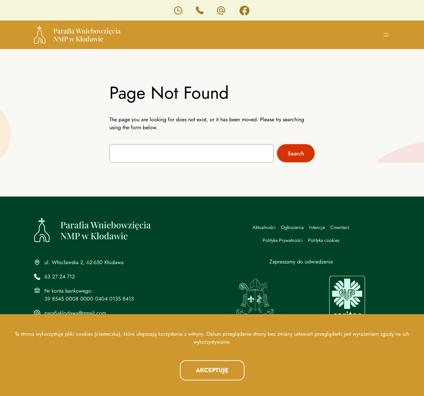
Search (296, 153)
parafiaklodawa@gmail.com (75, 313)
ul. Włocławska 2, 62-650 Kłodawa (84, 262)
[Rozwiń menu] (386, 35)
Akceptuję (212, 370)
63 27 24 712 (59, 276)
